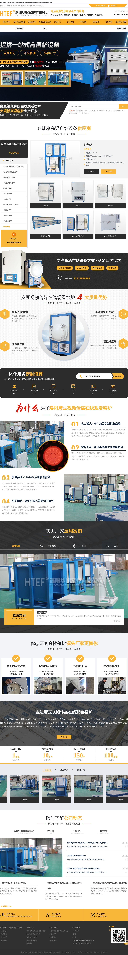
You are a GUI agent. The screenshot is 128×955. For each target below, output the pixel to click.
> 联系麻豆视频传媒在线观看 (83, 940)
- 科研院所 (75, 931)
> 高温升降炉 (7, 188)
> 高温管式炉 (7, 199)
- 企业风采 (3, 937)
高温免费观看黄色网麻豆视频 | (86, 110)
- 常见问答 (53, 934)
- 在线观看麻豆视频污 (33, 934)
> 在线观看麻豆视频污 (10, 172)
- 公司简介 (3, 931)
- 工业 (74, 937)
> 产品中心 (30, 928)
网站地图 (81, 952)
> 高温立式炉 (7, 215)
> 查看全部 (6, 227)
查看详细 (91, 171)
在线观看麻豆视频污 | (104, 110)
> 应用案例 (76, 928)
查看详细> (117, 621)
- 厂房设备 (3, 934)
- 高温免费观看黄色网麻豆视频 (36, 931)
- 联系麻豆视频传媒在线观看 (81, 943)
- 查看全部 (29, 943)
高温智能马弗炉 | (74, 113)
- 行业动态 (53, 937)
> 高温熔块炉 (7, 194)
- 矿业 (74, 934)
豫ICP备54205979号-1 (69, 952)
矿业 (79, 546)
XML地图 (88, 952)
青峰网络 (104, 952)
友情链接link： (6, 906)
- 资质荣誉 (3, 940)
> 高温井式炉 (7, 210)
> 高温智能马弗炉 (9, 183)
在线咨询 (114, 6)
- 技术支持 (53, 940)
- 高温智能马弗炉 (31, 940)
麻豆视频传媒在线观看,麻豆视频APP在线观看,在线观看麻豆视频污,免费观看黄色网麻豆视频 (26, 2)
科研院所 (48, 546)
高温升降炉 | (86, 113)
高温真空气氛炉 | (118, 110)
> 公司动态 (54, 928)
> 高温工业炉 (7, 221)
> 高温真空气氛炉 (9, 177)
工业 (111, 546)
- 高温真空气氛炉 (31, 937)
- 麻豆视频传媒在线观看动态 (59, 931)
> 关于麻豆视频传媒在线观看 (11, 928)
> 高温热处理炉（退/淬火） (12, 204)
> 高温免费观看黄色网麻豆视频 (13, 166)
